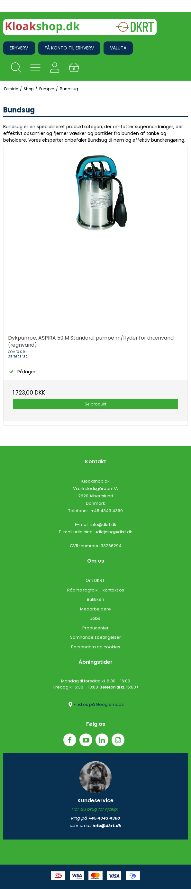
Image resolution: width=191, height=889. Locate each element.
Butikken (95, 599)
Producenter (95, 628)
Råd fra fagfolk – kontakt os (95, 590)
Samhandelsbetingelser (95, 637)
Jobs (95, 618)
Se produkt (95, 404)
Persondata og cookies (95, 647)
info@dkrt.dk (103, 524)
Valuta (118, 48)
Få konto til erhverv (69, 48)
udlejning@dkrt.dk (113, 532)
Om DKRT (95, 580)
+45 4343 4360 (107, 511)
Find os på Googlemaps (95, 704)
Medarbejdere (95, 609)
